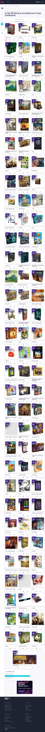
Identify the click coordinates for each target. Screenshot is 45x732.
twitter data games (6, 729)
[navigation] (2, 5)
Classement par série (9, 677)
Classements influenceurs (29, 19)
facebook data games (5, 729)
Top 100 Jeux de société (8, 707)
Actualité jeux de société (8, 706)
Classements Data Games (19, 19)
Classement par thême (9, 674)
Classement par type (9, 676)
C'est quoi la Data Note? (28, 716)
